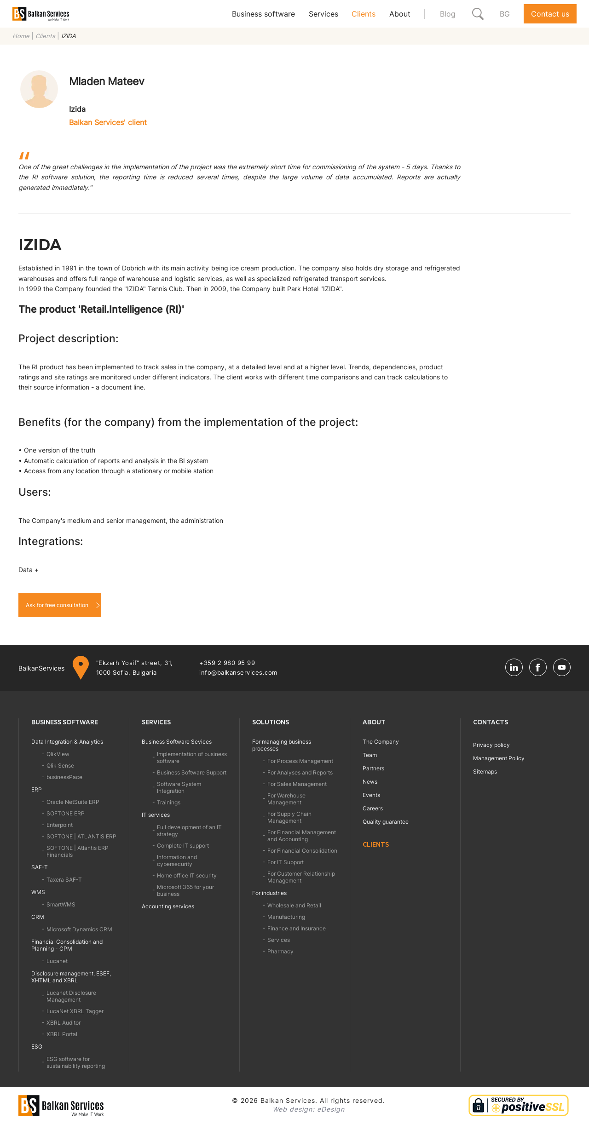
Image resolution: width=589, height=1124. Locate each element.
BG (505, 13)
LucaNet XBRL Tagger (75, 1011)
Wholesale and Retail (294, 905)
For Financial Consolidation (302, 850)
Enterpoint (59, 824)
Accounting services (168, 906)
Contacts (490, 722)
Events (371, 794)
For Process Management (300, 760)
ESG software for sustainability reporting (75, 1062)
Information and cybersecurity (177, 860)
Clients (363, 13)
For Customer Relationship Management (301, 877)
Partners (373, 768)
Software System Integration (179, 787)
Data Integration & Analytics (67, 741)
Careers (373, 808)
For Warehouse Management (286, 799)
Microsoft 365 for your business (185, 890)
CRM (37, 916)
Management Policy (499, 758)
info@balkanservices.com (238, 672)
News (370, 781)
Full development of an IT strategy (189, 830)
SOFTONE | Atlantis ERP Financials (77, 851)
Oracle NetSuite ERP (72, 801)
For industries (269, 892)
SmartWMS (60, 904)
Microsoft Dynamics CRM (79, 929)
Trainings (168, 802)
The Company (381, 741)
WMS (38, 892)
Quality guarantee (386, 821)
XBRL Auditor (63, 1022)
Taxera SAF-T (64, 879)
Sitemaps (485, 771)
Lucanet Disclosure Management (71, 996)
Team (370, 754)
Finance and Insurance (296, 928)
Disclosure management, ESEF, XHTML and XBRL (71, 977)
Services (323, 13)
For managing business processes (281, 745)
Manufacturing (286, 916)
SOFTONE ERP (65, 813)
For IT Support (285, 862)
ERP (36, 789)
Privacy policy (491, 744)
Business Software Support (191, 772)
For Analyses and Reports (300, 772)
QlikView (57, 754)
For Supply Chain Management (289, 817)
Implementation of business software (192, 757)
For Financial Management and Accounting (301, 836)
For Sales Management (297, 783)
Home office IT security (187, 875)
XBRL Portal (61, 1034)
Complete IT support (183, 845)
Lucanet (57, 961)
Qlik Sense (60, 765)
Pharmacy (280, 951)
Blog (448, 13)
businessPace (64, 777)
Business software (263, 13)
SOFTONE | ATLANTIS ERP (81, 836)
